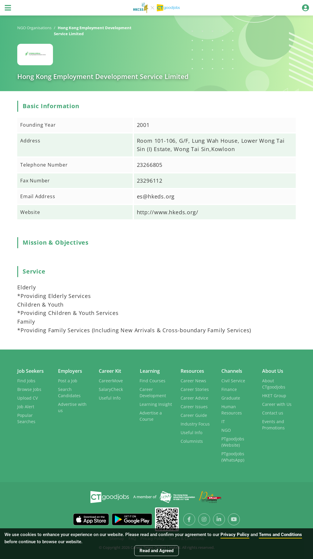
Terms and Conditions (280, 534)
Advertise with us (72, 407)
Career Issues (194, 406)
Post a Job (67, 380)
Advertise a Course (151, 415)
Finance (229, 389)
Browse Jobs (29, 389)
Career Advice (194, 397)
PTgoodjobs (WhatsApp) (232, 456)
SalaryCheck (111, 389)
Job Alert (25, 406)
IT (223, 421)
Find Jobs (26, 380)
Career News (193, 380)
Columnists (192, 440)
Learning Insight (156, 403)
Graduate (230, 397)
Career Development (153, 392)
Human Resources (231, 409)
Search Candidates (69, 392)
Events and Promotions (273, 424)
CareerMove (111, 380)
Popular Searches (26, 418)
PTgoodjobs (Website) (232, 441)
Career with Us (277, 403)
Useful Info (109, 397)
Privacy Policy (234, 534)
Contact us (272, 412)
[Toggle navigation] (7, 7)
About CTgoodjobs (273, 383)
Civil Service (233, 380)
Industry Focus (195, 423)
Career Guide (194, 414)
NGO (226, 429)
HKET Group (274, 395)
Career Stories (195, 389)
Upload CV (27, 397)
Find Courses (152, 380)
